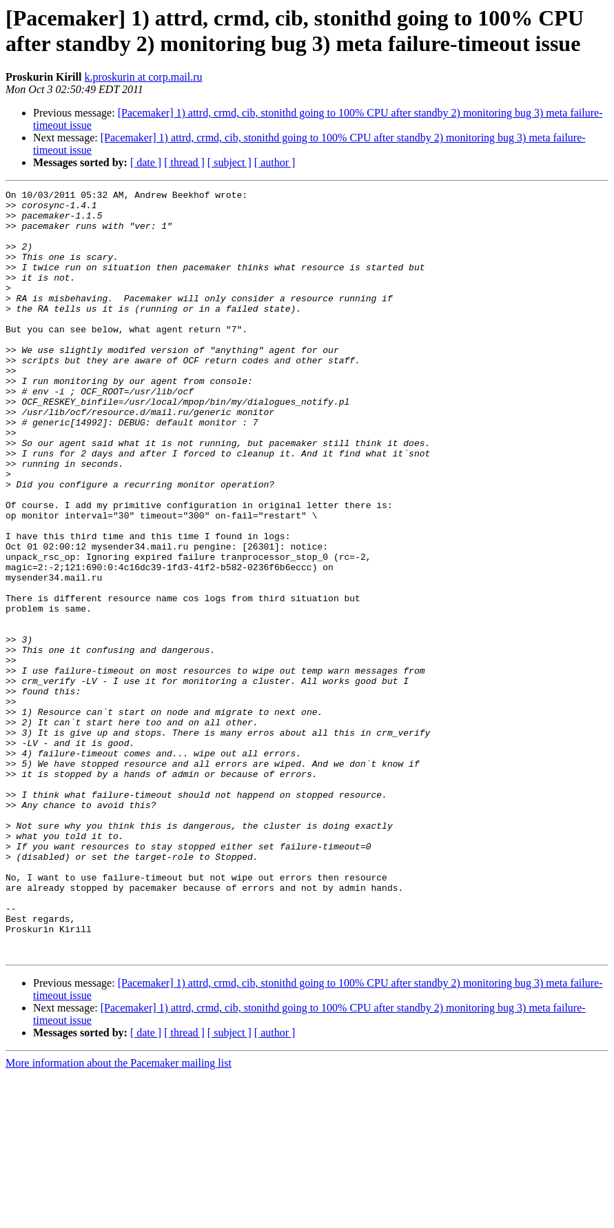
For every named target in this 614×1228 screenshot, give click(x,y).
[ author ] (275, 162)
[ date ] (145, 162)
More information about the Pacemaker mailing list (119, 1216)
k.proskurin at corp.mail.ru (143, 77)
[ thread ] (184, 162)
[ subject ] (229, 162)
